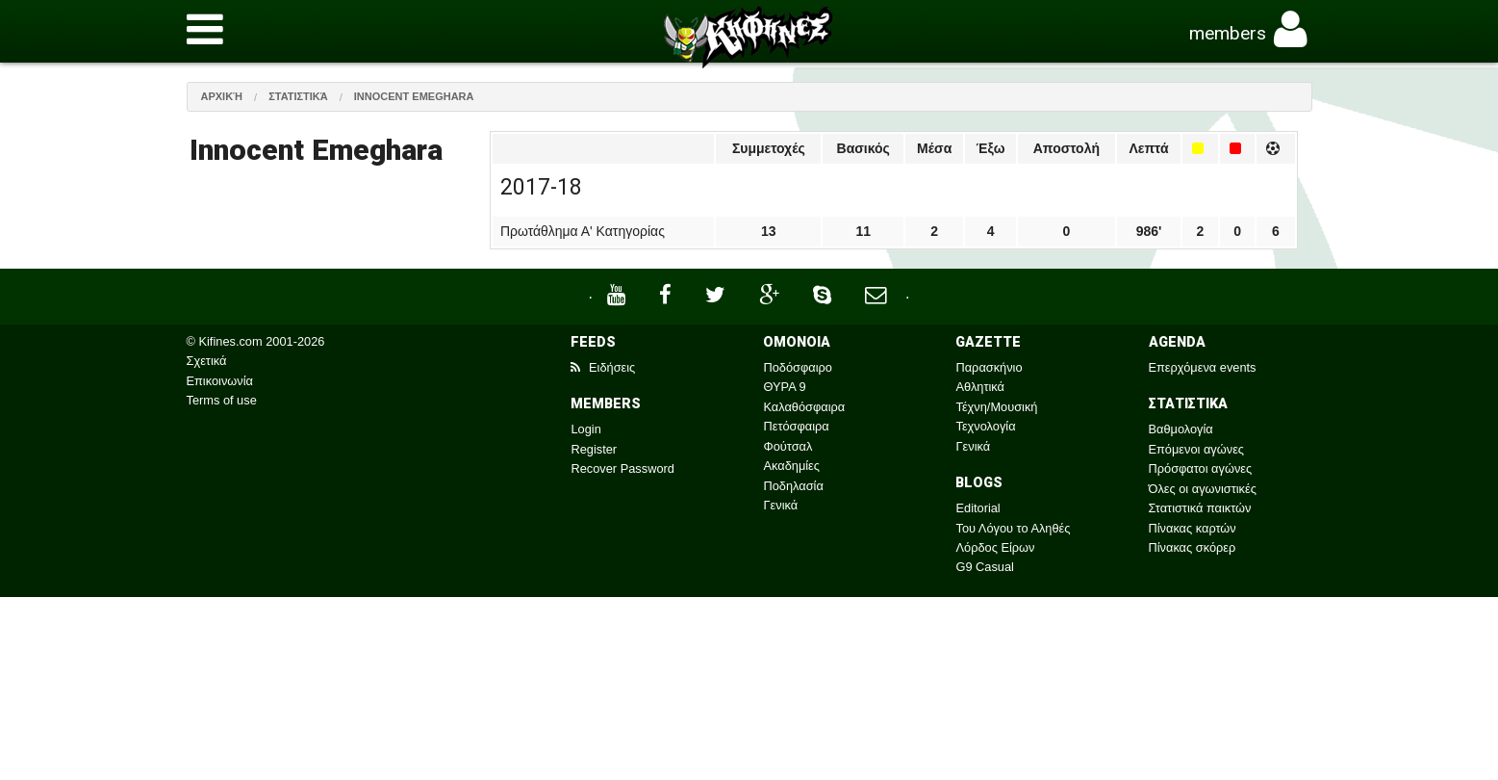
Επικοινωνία (220, 381)
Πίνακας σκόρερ (1192, 547)
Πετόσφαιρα (795, 426)
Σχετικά (207, 360)
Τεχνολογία (985, 426)
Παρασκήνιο (988, 367)
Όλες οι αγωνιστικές (1203, 488)
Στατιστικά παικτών (1200, 508)
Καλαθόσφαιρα (804, 407)
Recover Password (622, 468)
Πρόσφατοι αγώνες (1201, 468)
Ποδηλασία (793, 486)
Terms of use (222, 400)
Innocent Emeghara (414, 96)
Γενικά (780, 505)
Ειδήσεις (603, 367)
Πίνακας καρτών (1192, 528)
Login (585, 429)
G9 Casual (984, 566)
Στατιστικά (298, 96)
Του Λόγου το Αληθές (1012, 528)
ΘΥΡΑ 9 (784, 386)
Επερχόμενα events (1203, 367)
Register (594, 449)
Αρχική (222, 96)
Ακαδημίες (791, 465)
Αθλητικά (979, 386)
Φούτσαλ (787, 446)
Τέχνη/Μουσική (996, 407)
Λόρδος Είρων (994, 547)
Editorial (977, 508)
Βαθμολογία (1181, 429)
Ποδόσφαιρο (797, 367)
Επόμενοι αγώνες (1197, 449)
